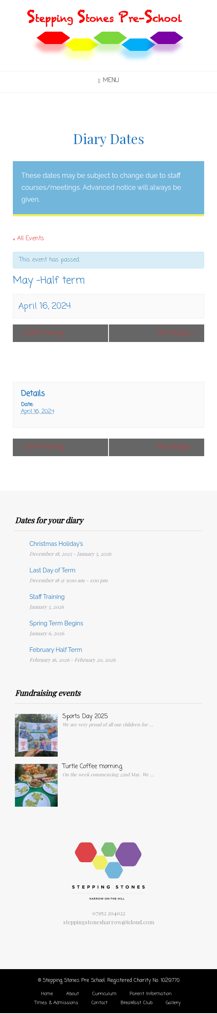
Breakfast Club (136, 1002)
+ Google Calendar (43, 363)
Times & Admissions (56, 1002)
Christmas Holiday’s (56, 543)
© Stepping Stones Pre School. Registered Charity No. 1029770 (108, 981)
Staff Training (42, 333)
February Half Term (55, 649)
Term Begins (176, 333)
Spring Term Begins (56, 623)
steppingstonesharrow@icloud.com (108, 922)
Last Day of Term (52, 570)
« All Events (28, 238)
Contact (99, 1002)
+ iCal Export (101, 363)
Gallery (173, 1002)
